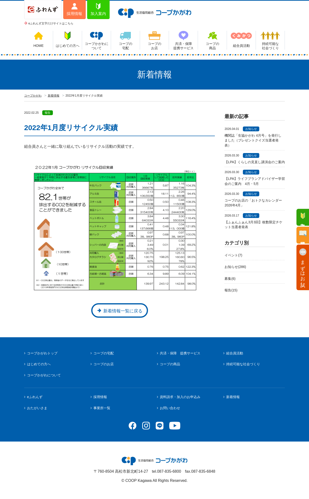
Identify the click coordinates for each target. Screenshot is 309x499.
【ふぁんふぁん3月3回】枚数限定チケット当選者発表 (253, 224)
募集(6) (230, 279)
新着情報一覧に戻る (122, 311)
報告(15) (231, 290)
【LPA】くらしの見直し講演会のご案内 (255, 162)
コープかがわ (33, 95)
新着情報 (53, 95)
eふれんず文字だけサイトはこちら (51, 23)
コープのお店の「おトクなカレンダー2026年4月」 (253, 202)
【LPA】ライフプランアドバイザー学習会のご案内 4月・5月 (255, 181)
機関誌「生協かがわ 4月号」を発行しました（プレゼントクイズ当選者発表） (253, 140)
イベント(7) (233, 255)
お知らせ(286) (235, 267)
